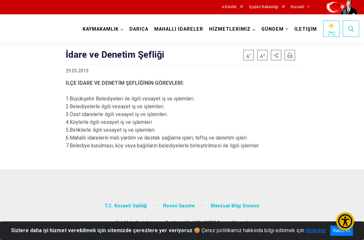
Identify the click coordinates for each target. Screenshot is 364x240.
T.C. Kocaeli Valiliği (126, 206)
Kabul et (341, 230)
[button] (276, 55)
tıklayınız (316, 230)
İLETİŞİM (305, 29)
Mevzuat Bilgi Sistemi (235, 206)
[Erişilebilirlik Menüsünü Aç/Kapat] (345, 221)
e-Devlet (229, 7)
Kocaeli (297, 7)
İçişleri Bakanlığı (263, 7)
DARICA (138, 29)
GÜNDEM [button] (272, 29)
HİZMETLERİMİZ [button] (230, 29)
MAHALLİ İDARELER (178, 29)
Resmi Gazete (179, 206)
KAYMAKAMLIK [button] (101, 29)
